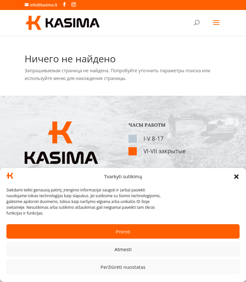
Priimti (123, 231)
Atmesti (122, 249)
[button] (236, 176)
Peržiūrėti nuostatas (123, 267)
